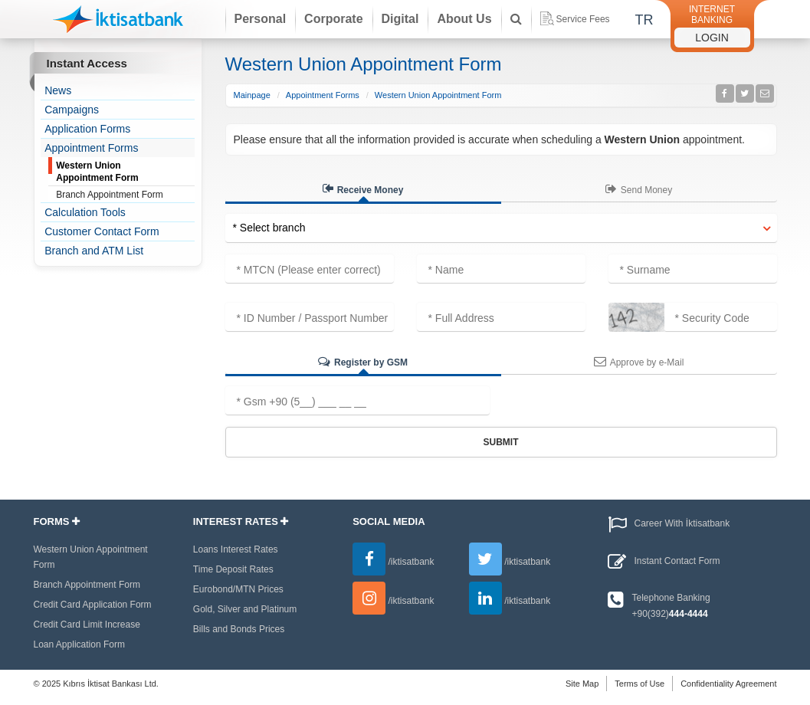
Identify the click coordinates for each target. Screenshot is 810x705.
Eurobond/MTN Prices (238, 589)
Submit (501, 442)
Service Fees (575, 18)
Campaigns (71, 109)
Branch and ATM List (93, 250)
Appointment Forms (91, 148)
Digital (400, 18)
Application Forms (87, 129)
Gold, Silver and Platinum (245, 609)
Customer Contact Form (101, 231)
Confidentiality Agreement (728, 683)
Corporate (333, 18)
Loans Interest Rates (235, 549)
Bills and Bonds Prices (238, 629)
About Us (464, 18)
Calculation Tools (85, 212)
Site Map (582, 683)
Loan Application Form (79, 644)
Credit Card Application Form (93, 604)
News (57, 90)
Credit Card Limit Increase (87, 624)
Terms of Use (639, 683)
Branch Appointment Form (109, 194)
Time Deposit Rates (233, 569)
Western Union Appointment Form (97, 171)
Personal (260, 18)
